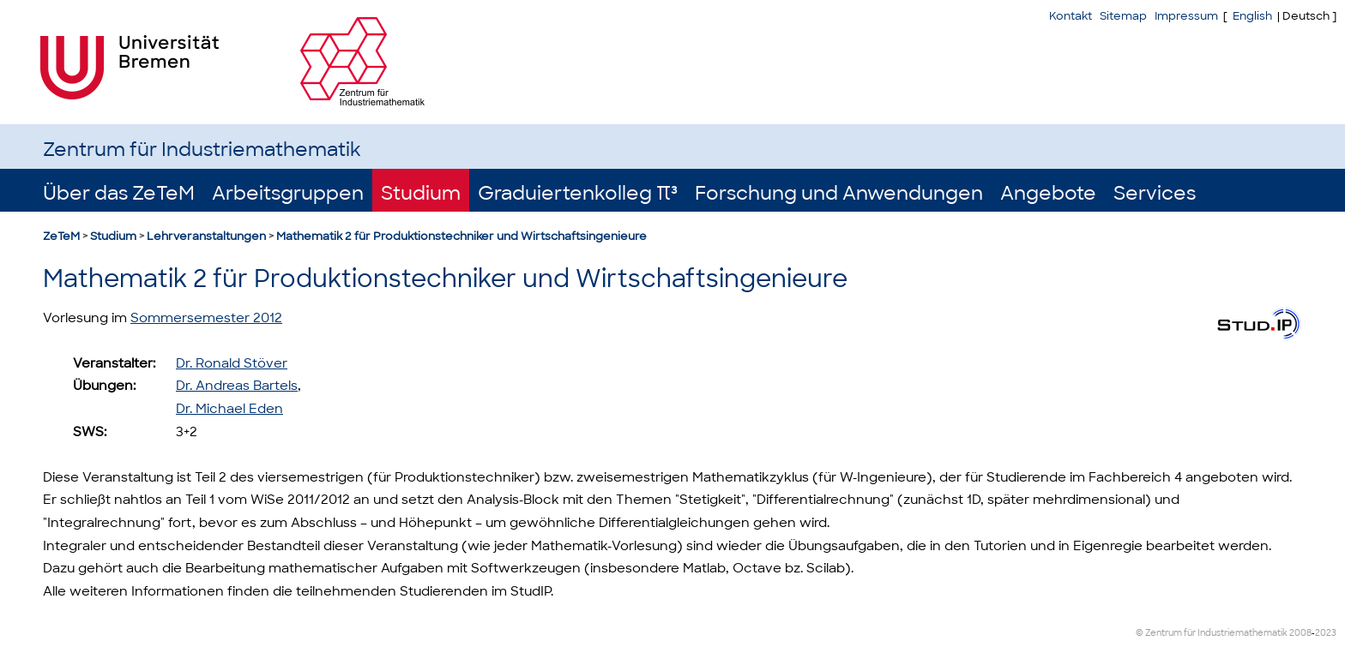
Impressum (1186, 16)
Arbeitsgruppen (288, 193)
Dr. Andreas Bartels (237, 385)
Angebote (1048, 193)
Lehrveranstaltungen (206, 236)
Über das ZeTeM (119, 193)
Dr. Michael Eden (229, 408)
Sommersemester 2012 (206, 317)
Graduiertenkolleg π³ (578, 193)
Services (1154, 193)
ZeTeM (61, 236)
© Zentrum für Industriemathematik (1212, 632)
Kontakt (1070, 16)
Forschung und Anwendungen (839, 193)
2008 (1300, 632)
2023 (1325, 632)
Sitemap (1123, 16)
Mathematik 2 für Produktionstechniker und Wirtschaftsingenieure (461, 236)
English (1252, 16)
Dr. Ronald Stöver (231, 363)
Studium (421, 193)
